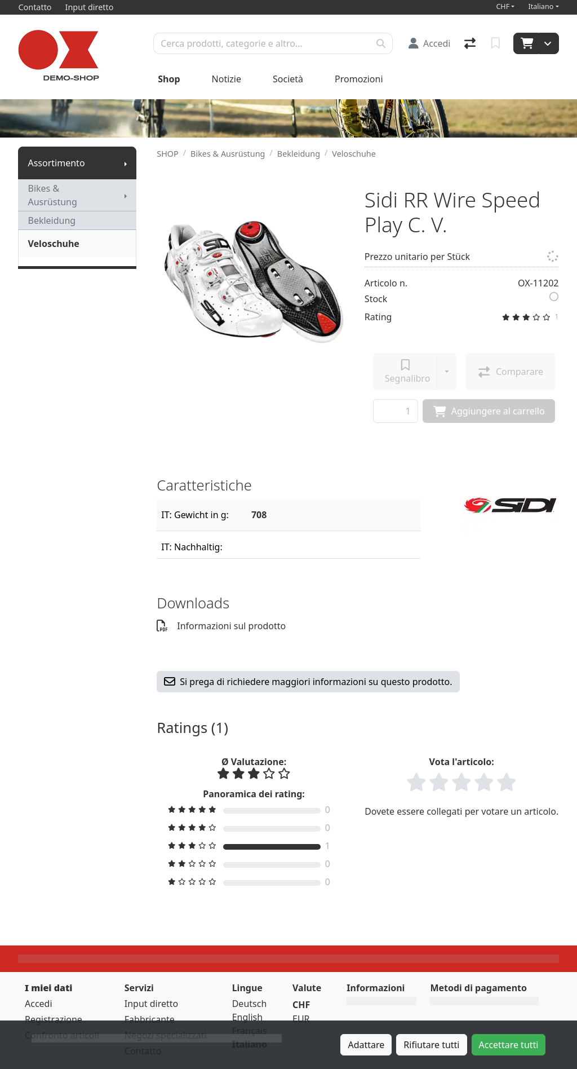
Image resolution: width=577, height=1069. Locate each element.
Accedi (38, 1003)
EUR (301, 1019)
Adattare (366, 1045)
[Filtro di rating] (254, 810)
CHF (502, 6)
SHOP (168, 153)
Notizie (226, 79)
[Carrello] (526, 43)
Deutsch (249, 1003)
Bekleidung (52, 220)
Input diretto (152, 1003)
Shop (169, 79)
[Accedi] (430, 43)
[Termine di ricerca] (261, 43)
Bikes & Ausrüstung (52, 195)
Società (288, 79)
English (247, 1017)
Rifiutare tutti (431, 1045)
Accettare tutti (509, 1045)
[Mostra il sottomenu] (126, 163)
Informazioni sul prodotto (221, 626)
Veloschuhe (53, 243)
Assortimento (56, 163)
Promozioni (359, 79)
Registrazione (53, 1019)
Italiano (540, 6)
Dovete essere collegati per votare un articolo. (461, 811)
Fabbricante (150, 1019)
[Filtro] (331, 515)
